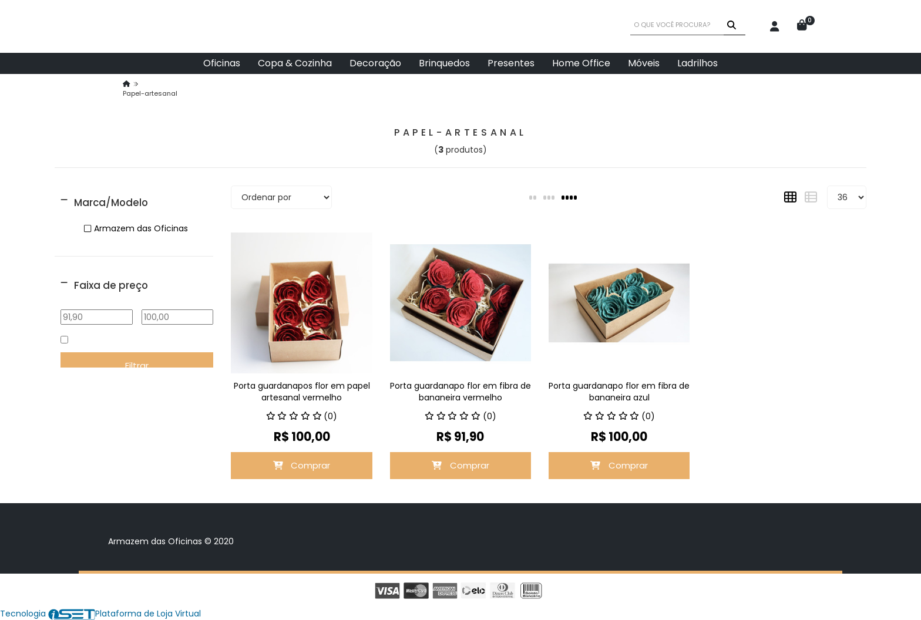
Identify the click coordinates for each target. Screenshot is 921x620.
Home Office (581, 63)
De (97, 301)
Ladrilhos (697, 63)
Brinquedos (444, 63)
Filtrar (137, 365)
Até (178, 301)
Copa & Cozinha (295, 63)
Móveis (644, 63)
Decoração (375, 63)
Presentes (511, 63)
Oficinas (221, 63)
